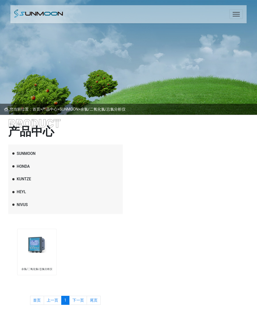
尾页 (94, 300)
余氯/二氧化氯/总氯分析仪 (103, 109)
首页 (36, 109)
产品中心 (49, 109)
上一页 (52, 300)
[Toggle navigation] (236, 14)
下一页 (78, 300)
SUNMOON (69, 109)
